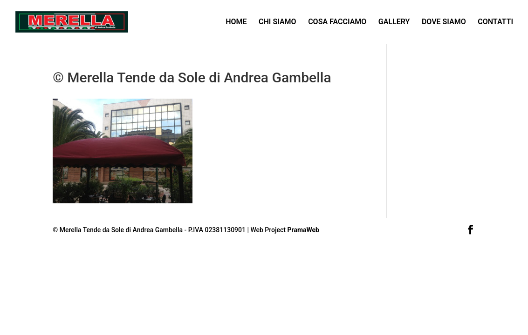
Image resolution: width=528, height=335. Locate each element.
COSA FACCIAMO (337, 22)
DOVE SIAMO (444, 22)
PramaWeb (303, 230)
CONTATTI (495, 22)
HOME (236, 22)
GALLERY (394, 22)
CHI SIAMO (277, 22)
